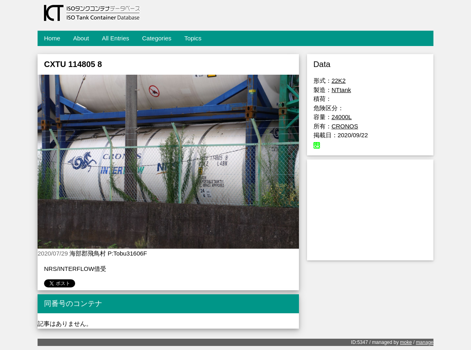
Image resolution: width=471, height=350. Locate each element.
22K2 (339, 80)
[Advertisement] (370, 209)
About (81, 38)
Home (52, 38)
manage (424, 342)
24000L (342, 116)
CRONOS (345, 126)
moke (406, 342)
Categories (157, 38)
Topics (193, 38)
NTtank (341, 89)
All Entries (115, 38)
